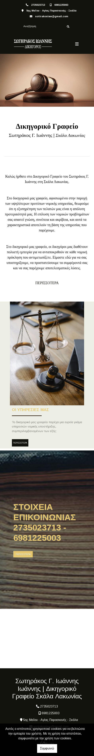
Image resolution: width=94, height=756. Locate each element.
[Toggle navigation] (77, 44)
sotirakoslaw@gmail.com (51, 16)
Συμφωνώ (47, 748)
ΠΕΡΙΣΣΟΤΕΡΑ (20, 443)
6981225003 (61, 4)
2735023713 (38, 4)
